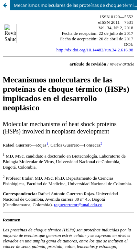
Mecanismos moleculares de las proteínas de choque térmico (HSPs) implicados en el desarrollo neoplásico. (75, 5)
